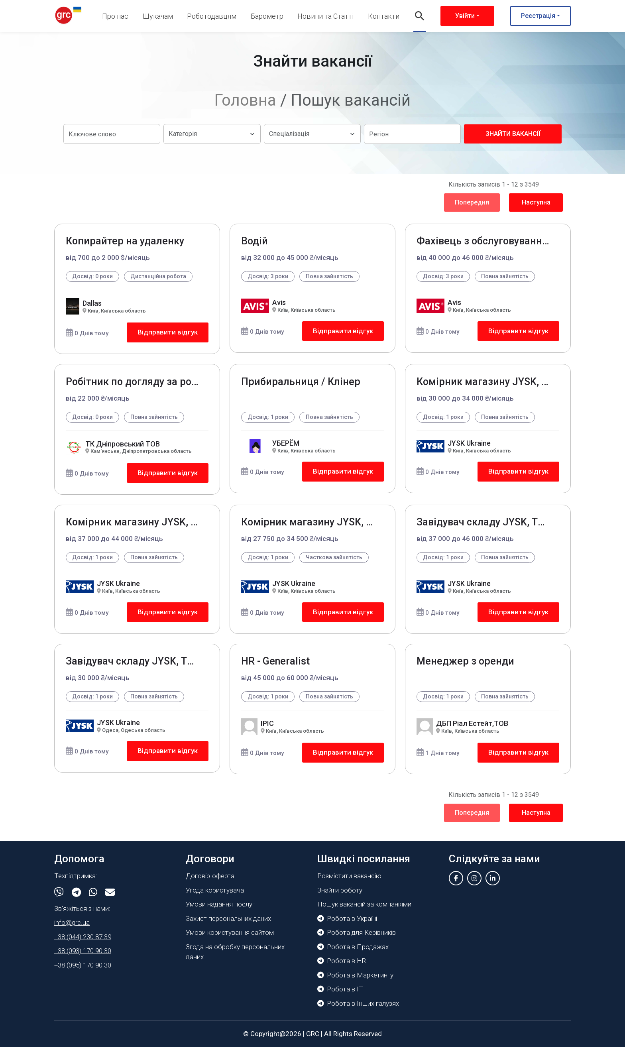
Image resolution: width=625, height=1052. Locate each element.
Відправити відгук (167, 333)
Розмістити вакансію (349, 881)
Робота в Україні (347, 923)
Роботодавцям (211, 16)
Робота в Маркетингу (355, 980)
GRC (312, 1038)
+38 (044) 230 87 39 (82, 942)
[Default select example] (211, 134)
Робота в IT (340, 994)
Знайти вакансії (512, 134)
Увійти (465, 16)
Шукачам (158, 16)
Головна (245, 100)
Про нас (115, 16)
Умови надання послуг (220, 909)
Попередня (472, 202)
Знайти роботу (339, 895)
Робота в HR (341, 965)
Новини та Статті (325, 16)
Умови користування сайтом (230, 937)
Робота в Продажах (353, 952)
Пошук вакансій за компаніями (364, 909)
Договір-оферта (210, 881)
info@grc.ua (72, 927)
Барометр (267, 16)
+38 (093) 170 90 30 (82, 956)
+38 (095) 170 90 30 (82, 970)
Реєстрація (538, 16)
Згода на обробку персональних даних (235, 957)
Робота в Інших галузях (358, 1008)
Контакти (383, 16)
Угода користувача (215, 895)
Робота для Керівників (356, 937)
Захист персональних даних (228, 923)
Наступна (536, 202)
